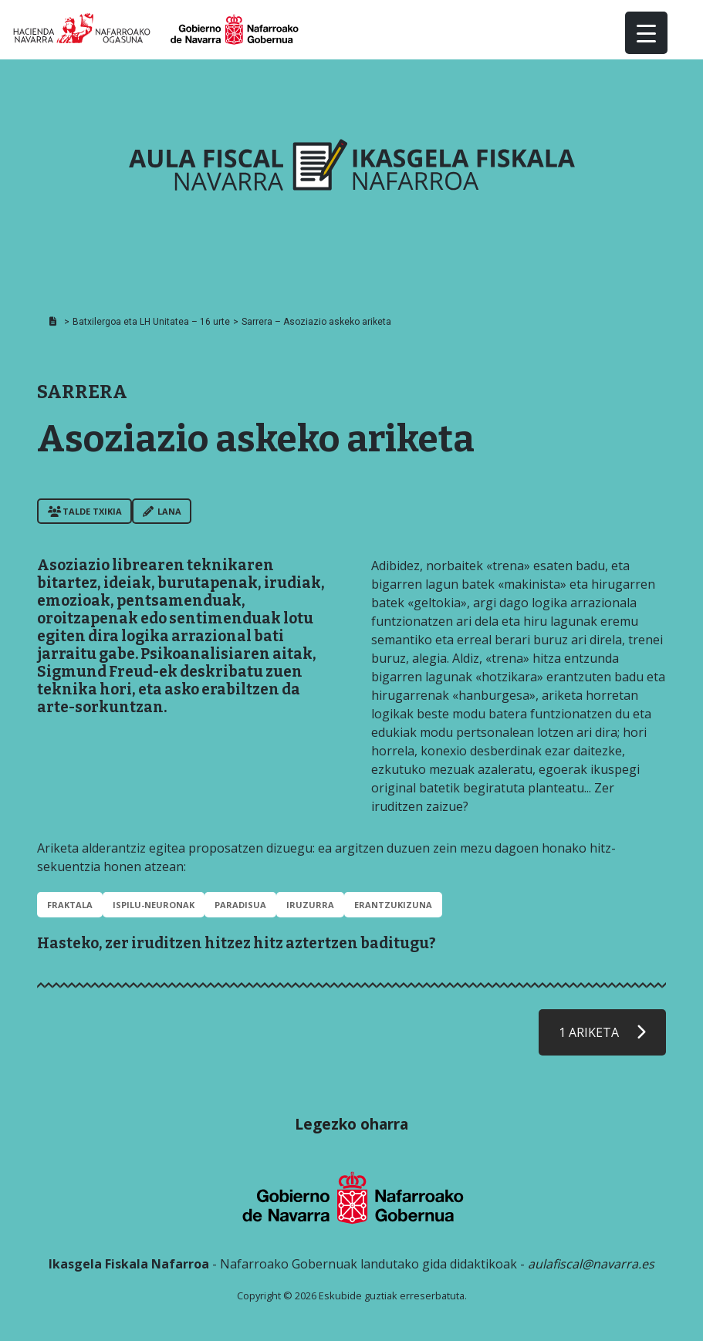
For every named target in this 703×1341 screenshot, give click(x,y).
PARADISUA (240, 904)
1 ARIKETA (602, 1032)
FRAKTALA (70, 904)
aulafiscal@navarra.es (591, 1263)
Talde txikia (85, 511)
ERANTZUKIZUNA (393, 904)
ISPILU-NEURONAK (153, 904)
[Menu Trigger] (646, 33)
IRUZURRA (310, 904)
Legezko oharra (351, 1123)
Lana (162, 511)
